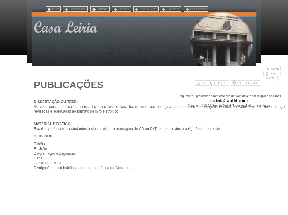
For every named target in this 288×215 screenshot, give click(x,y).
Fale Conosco (198, 8)
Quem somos (77, 8)
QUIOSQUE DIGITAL (214, 83)
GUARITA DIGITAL (273, 76)
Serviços (123, 8)
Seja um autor (148, 8)
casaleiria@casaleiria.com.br (229, 100)
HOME (275, 68)
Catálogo (102, 8)
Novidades (173, 8)
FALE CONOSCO (247, 83)
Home (55, 8)
